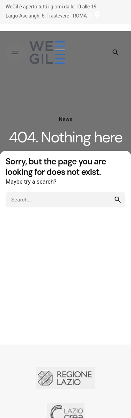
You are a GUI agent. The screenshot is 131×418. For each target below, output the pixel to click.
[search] (117, 199)
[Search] (115, 52)
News (65, 119)
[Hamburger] (15, 52)
